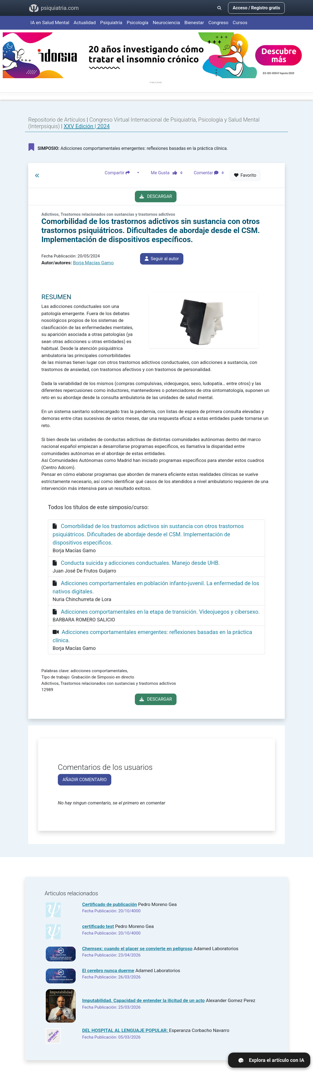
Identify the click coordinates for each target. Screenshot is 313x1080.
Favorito (245, 175)
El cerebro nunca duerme (108, 970)
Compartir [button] (120, 173)
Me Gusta (168, 173)
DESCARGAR (156, 196)
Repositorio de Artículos (57, 119)
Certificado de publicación (109, 904)
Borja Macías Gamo (93, 262)
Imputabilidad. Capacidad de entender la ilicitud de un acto (143, 1000)
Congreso (218, 22)
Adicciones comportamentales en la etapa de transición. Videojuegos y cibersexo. (160, 611)
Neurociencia (166, 22)
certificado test (98, 926)
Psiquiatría (111, 22)
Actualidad (85, 22)
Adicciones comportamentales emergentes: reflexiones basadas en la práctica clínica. (128, 147)
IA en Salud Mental (49, 22)
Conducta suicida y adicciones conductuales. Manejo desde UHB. (140, 563)
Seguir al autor (162, 258)
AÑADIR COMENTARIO (84, 779)
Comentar (210, 173)
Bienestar (194, 22)
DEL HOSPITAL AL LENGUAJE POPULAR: (125, 1030)
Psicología (137, 22)
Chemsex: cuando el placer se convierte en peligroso (137, 948)
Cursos (240, 22)
